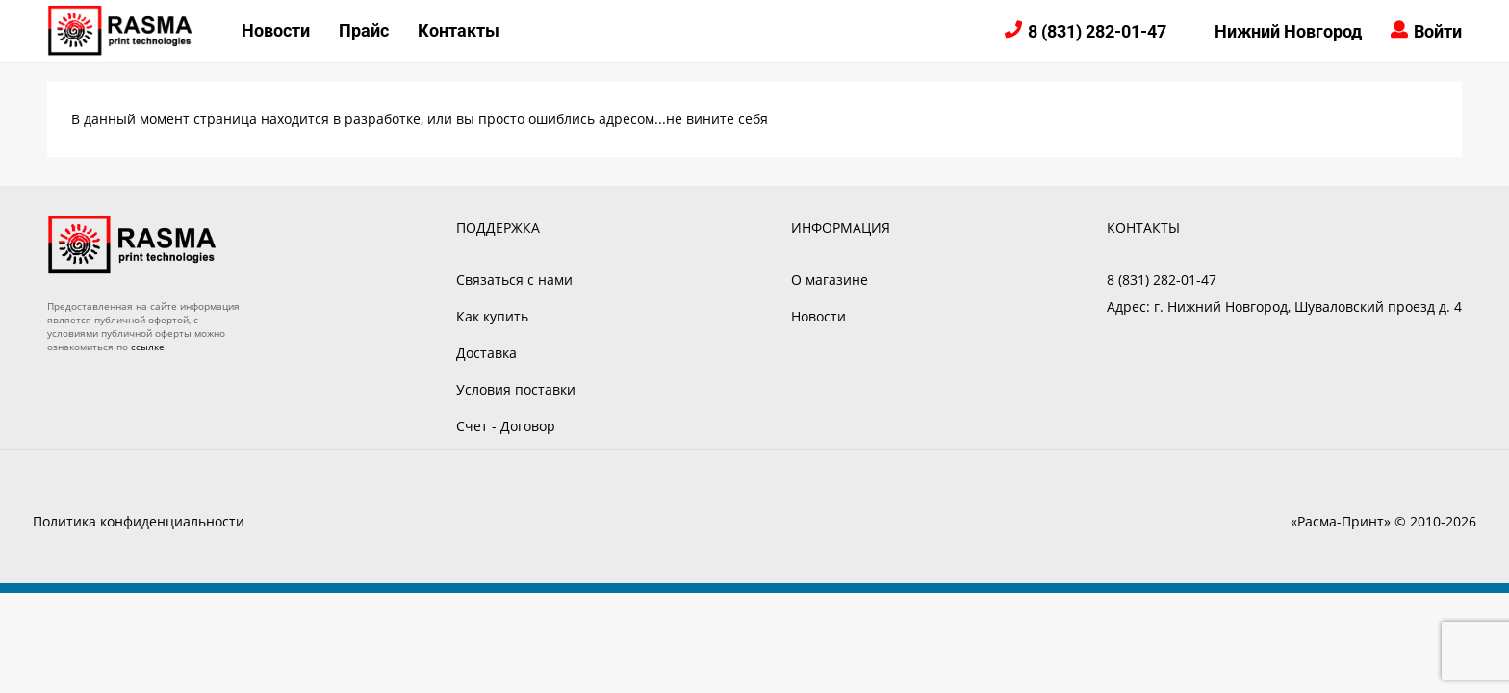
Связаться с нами (514, 279)
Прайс (364, 30)
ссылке (148, 346)
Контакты (458, 30)
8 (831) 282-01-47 (1097, 31)
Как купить (492, 316)
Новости (276, 30)
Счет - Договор (505, 426)
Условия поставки (515, 389)
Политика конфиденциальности (138, 521)
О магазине (829, 279)
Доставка (486, 353)
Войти (1438, 31)
